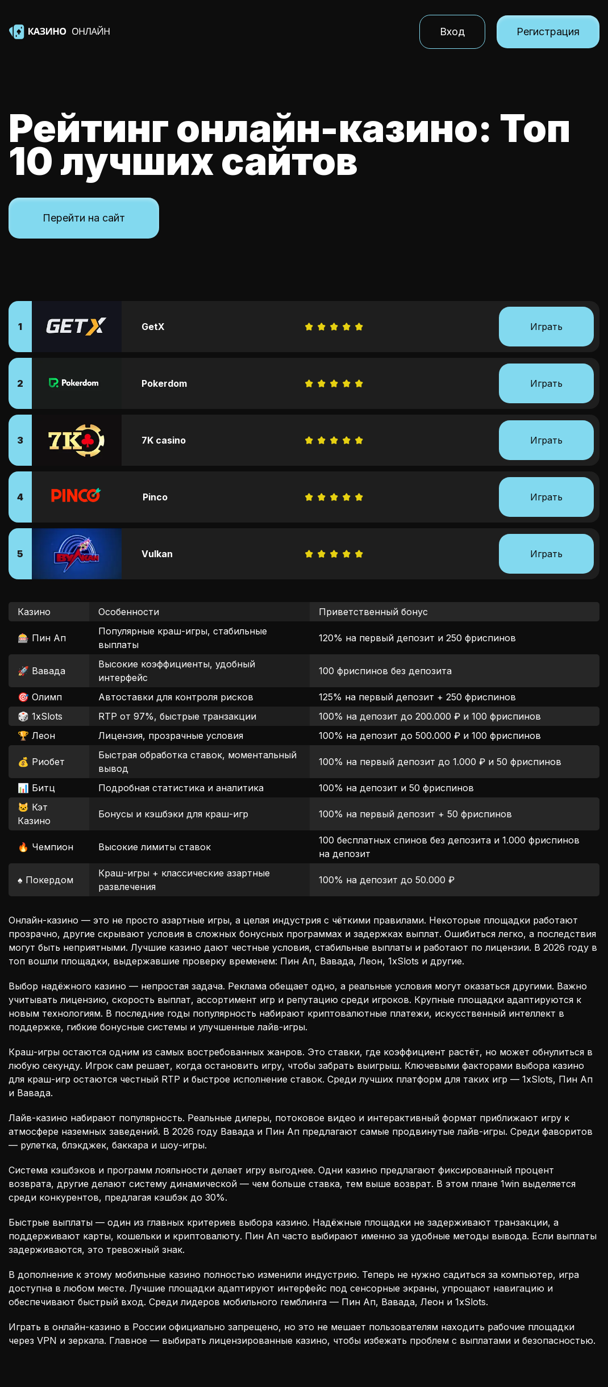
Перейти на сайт (84, 218)
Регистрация (548, 31)
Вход (452, 31)
